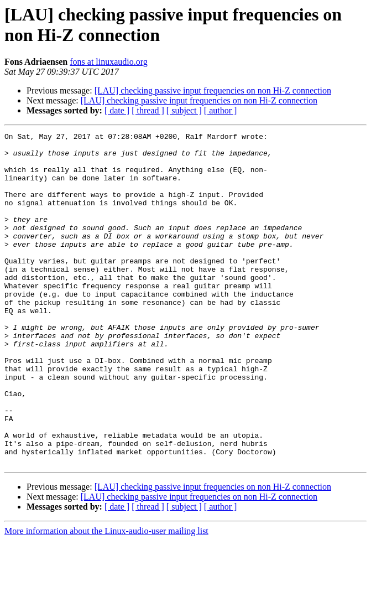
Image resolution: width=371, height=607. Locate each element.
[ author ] (220, 110)
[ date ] (116, 110)
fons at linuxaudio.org (109, 61)
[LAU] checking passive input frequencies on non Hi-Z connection (213, 90)
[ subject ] (184, 110)
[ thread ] (148, 110)
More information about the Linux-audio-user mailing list (106, 597)
